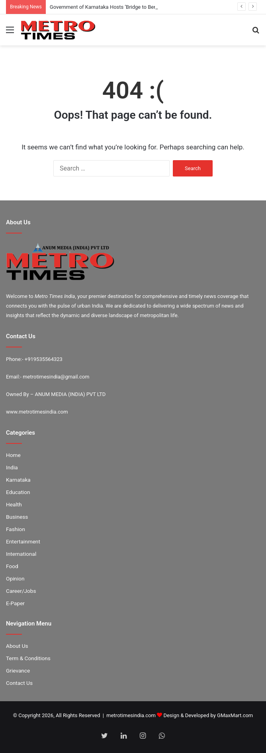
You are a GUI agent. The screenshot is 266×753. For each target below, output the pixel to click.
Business (17, 517)
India (12, 467)
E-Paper (15, 603)
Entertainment (23, 541)
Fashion (15, 529)
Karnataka (18, 480)
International (21, 554)
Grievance (18, 670)
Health (14, 504)
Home (13, 455)
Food (12, 566)
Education (18, 492)
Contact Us (19, 683)
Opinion (15, 578)
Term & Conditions (28, 658)
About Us (17, 646)
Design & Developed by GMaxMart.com (208, 715)
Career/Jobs (21, 591)
